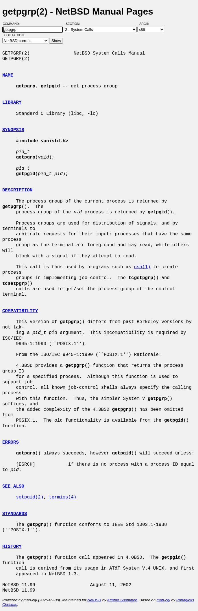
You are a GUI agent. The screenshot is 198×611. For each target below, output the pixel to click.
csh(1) (142, 267)
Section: (74, 23)
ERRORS (10, 442)
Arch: (146, 23)
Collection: (14, 35)
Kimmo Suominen (122, 600)
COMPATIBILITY (20, 311)
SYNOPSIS (13, 130)
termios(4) (62, 497)
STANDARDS (14, 514)
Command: (13, 23)
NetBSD (94, 600)
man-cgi (163, 600)
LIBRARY (11, 102)
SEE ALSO (13, 486)
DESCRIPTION (17, 190)
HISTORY (11, 547)
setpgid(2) (29, 497)
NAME (7, 75)
